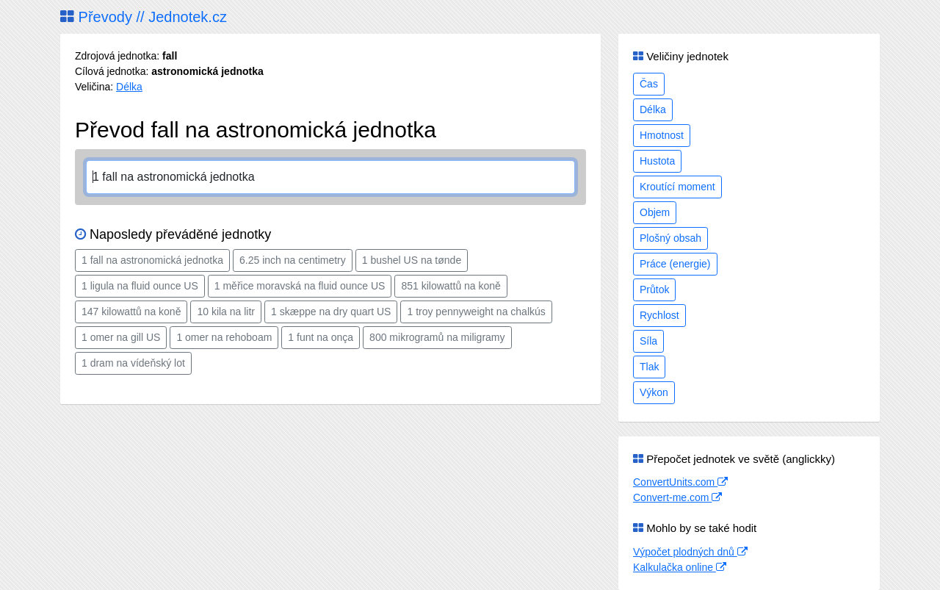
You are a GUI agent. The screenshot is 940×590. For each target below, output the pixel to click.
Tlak (649, 367)
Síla (648, 341)
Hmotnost (662, 135)
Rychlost (659, 315)
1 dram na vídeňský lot (133, 363)
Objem (655, 212)
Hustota (657, 161)
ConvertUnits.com (680, 482)
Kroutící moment (677, 187)
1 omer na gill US (121, 337)
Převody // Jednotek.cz (143, 17)
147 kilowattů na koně (131, 311)
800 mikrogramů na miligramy (437, 337)
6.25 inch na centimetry (292, 260)
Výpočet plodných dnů (690, 552)
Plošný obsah (670, 238)
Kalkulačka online (679, 567)
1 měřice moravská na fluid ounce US (300, 286)
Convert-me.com (677, 497)
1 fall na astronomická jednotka (152, 260)
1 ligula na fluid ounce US (140, 286)
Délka (129, 87)
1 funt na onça (320, 337)
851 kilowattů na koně (450, 286)
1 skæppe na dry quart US (331, 311)
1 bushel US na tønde (411, 260)
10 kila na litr (226, 311)
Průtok (654, 289)
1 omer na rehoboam (224, 337)
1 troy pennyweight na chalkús (476, 311)
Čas (649, 84)
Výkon (654, 392)
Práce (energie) (675, 264)
